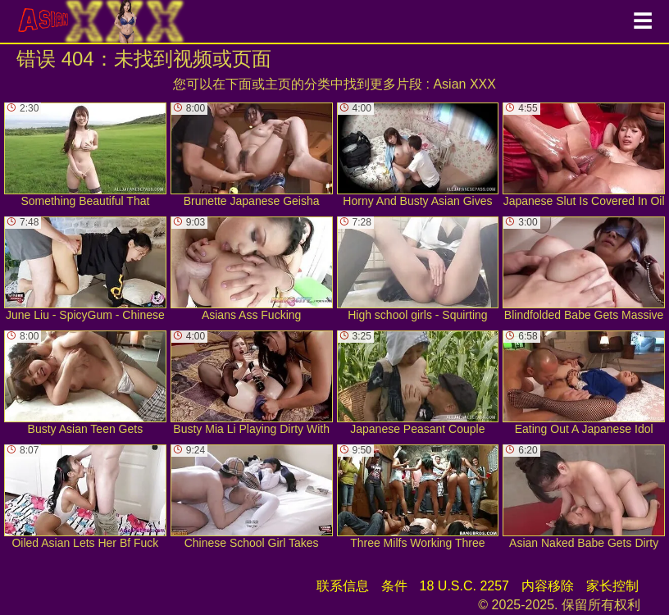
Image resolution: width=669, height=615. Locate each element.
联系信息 (342, 586)
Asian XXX (464, 84)
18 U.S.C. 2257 (464, 586)
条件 (394, 586)
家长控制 (612, 586)
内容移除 (547, 586)
